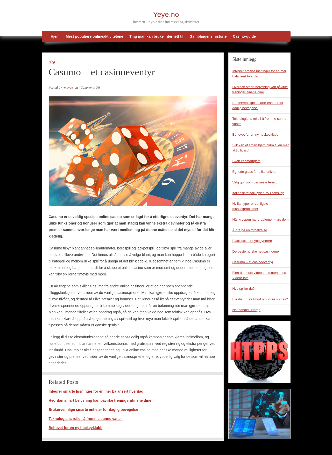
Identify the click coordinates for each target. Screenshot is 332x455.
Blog (52, 62)
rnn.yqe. (68, 87)
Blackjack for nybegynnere (252, 241)
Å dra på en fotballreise (249, 230)
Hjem (55, 36)
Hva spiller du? (243, 289)
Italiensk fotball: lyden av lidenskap (258, 193)
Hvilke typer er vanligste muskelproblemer (250, 206)
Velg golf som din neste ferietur (255, 182)
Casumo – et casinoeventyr (252, 262)
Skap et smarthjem (246, 161)
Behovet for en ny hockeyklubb (76, 428)
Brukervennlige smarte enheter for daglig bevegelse (93, 409)
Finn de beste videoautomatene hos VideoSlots (259, 275)
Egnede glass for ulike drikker (254, 172)
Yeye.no (166, 14)
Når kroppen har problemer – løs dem (260, 219)
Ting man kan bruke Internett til (156, 36)
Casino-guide (244, 36)
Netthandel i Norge (246, 310)
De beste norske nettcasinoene (255, 251)
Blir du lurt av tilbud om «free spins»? (260, 299)
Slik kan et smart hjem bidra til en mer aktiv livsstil (260, 147)
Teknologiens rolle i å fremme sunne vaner (85, 419)
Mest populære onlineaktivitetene (94, 36)
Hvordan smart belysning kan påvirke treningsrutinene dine (100, 400)
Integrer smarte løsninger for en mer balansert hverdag (96, 391)
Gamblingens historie (208, 36)
